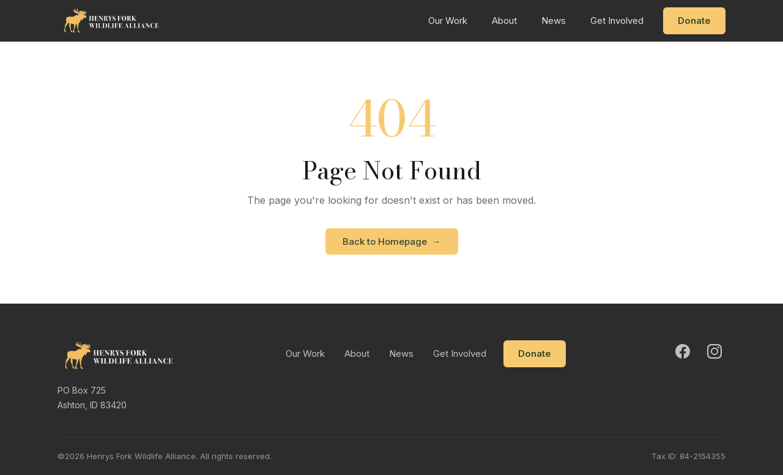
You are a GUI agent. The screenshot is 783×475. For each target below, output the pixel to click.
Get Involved (617, 20)
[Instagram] (714, 351)
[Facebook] (683, 351)
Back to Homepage (392, 241)
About (504, 20)
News (553, 20)
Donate (694, 20)
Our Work (447, 20)
